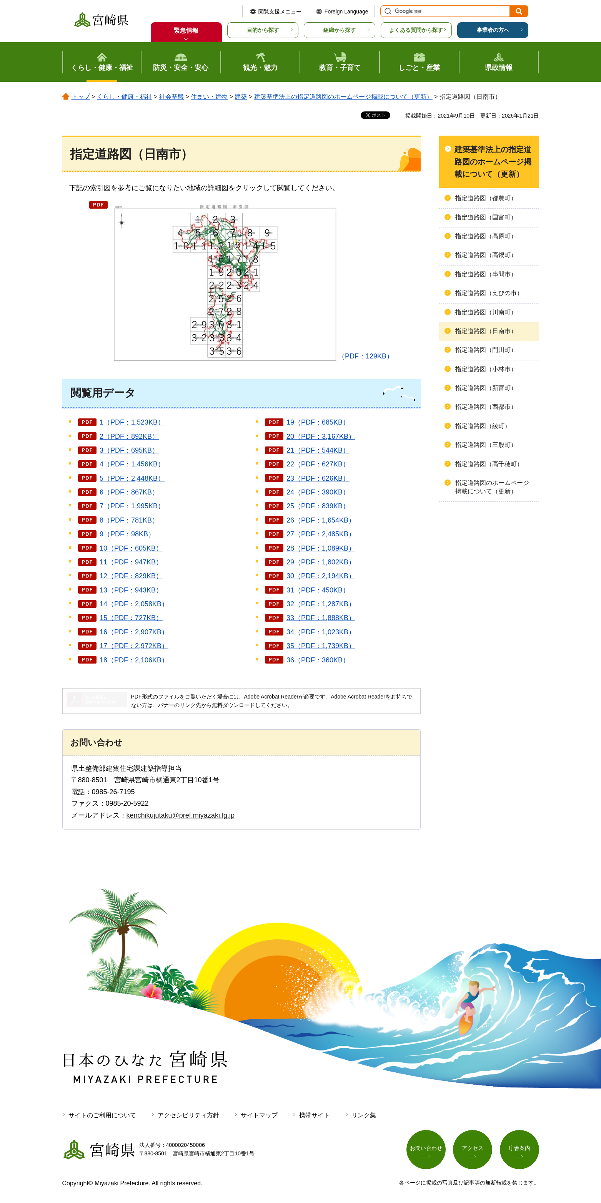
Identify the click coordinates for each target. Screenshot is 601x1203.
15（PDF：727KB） (131, 618)
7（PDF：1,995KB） (132, 506)
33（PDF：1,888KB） (320, 618)
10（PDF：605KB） (131, 548)
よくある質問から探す (416, 30)
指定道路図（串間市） (486, 274)
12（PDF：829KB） (131, 576)
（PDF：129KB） (252, 281)
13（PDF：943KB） (131, 590)
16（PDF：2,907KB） (134, 632)
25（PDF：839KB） (318, 506)
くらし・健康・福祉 (124, 96)
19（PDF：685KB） (318, 422)
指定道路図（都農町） (486, 198)
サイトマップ (259, 1115)
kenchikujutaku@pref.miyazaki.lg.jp (181, 815)
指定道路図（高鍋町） (486, 255)
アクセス (472, 1148)
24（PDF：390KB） (318, 492)
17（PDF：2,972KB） (134, 646)
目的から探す (263, 30)
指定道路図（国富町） (486, 217)
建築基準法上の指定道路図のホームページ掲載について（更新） (343, 96)
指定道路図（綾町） (483, 426)
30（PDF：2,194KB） (320, 576)
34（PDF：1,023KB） (320, 632)
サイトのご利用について (102, 1115)
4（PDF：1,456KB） (132, 464)
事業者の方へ (493, 30)
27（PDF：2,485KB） (320, 534)
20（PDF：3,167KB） (320, 436)
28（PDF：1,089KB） (320, 548)
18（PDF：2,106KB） (134, 660)
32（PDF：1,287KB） (320, 604)
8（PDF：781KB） (129, 520)
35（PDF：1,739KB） (320, 646)
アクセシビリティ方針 (188, 1115)
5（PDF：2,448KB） (132, 478)
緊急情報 (186, 30)
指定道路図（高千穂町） (489, 464)
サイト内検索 (387, 11)
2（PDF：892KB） (129, 436)
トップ (81, 96)
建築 (241, 96)
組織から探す (339, 30)
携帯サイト (314, 1115)
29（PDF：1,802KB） (320, 562)
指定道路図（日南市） (486, 331)
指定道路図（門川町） (486, 350)
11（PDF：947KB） (131, 562)
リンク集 (363, 1115)
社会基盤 (171, 96)
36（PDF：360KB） (318, 660)
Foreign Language (346, 11)
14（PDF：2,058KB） (134, 604)
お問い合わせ (426, 1148)
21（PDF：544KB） (318, 450)
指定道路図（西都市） (486, 406)
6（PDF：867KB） (129, 492)
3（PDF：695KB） (129, 450)
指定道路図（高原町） (486, 236)
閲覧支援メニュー (279, 11)
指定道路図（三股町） (486, 444)
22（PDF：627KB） (318, 464)
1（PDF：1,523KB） (132, 422)
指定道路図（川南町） (486, 312)
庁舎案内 (519, 1148)
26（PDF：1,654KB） (320, 520)
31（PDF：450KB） (318, 590)
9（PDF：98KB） (127, 534)
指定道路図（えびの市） (489, 293)
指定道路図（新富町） (486, 388)
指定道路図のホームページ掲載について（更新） (492, 487)
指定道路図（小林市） (486, 369)
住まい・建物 (209, 96)
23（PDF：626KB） (318, 478)
